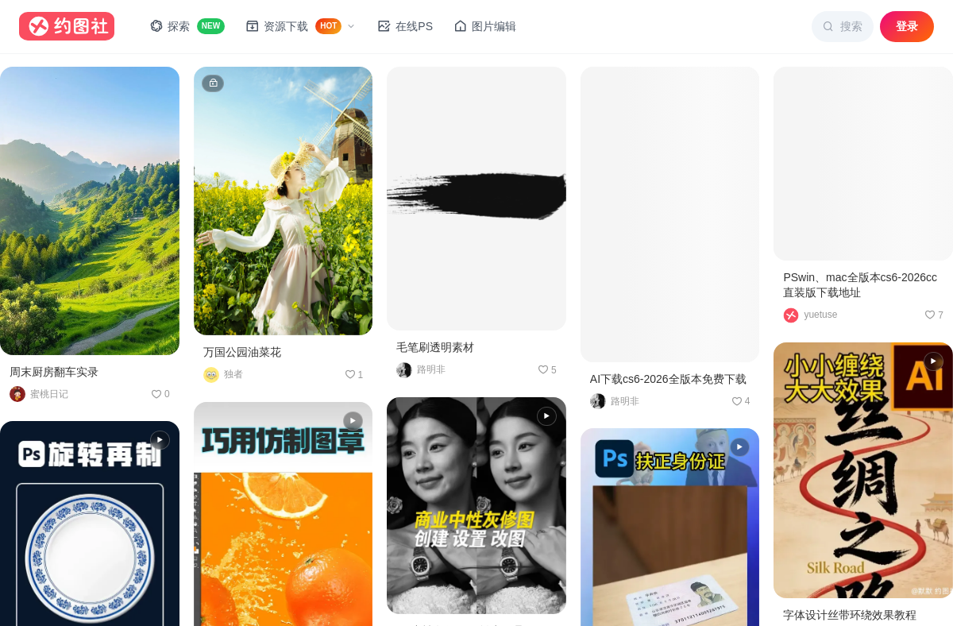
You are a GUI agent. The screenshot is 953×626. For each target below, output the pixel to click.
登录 (907, 26)
